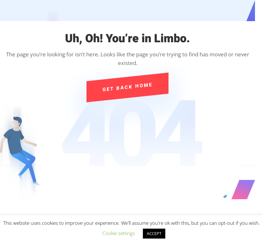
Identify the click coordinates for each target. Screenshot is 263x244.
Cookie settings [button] (119, 233)
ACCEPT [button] (154, 233)
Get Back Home (128, 87)
